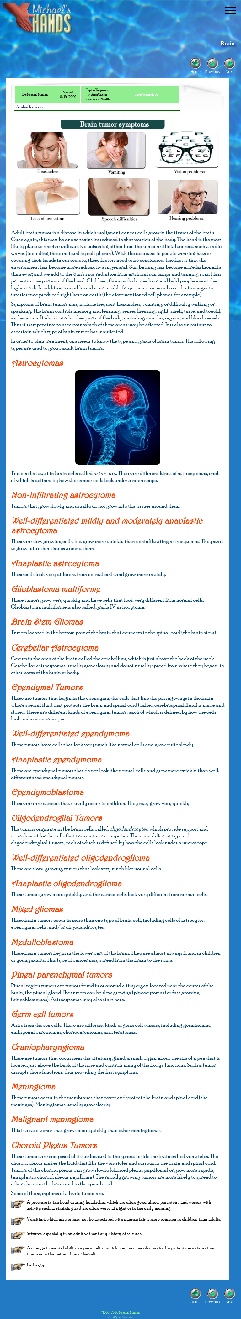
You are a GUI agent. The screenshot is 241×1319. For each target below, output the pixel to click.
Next (229, 71)
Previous (212, 71)
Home (195, 71)
